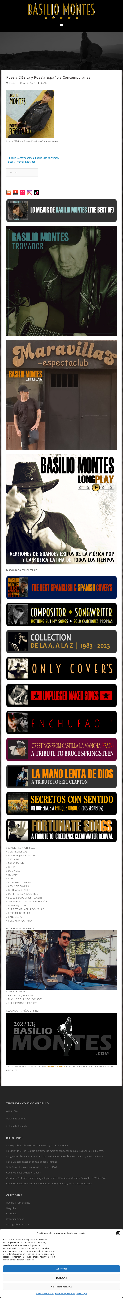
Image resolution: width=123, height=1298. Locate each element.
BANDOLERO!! (15, 916)
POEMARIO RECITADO (20, 920)
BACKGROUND (16, 863)
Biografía (11, 1208)
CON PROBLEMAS (17, 851)
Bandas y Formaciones (18, 1202)
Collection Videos (15, 1218)
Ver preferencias (61, 1286)
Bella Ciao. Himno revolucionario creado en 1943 (31, 1167)
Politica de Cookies (16, 1118)
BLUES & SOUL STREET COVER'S (25, 897)
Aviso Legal (82, 1293)
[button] (118, 1233)
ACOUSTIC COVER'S (18, 886)
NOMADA (13, 874)
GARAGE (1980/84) (17, 991)
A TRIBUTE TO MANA (19, 882)
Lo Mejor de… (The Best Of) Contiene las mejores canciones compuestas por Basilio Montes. (55, 1150)
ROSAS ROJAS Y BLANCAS (21, 855)
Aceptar (61, 1269)
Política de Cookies (45, 1293)
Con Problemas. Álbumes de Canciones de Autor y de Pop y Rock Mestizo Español (49, 1183)
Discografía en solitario (18, 1224)
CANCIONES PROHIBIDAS (21, 847)
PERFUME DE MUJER (19, 913)
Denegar (61, 1277)
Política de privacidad (65, 1293)
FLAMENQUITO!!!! (17, 905)
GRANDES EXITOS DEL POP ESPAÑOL (28, 901)
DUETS (11, 866)
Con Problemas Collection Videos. (23, 1172)
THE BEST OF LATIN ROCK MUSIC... (26, 909)
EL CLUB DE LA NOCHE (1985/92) (25, 999)
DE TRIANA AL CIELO (19, 889)
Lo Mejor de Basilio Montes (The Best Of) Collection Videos (37, 1145)
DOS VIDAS (14, 870)
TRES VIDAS (14, 859)
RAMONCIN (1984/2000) (20, 995)
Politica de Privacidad (17, 1126)
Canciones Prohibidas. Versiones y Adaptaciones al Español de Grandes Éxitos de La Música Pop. (56, 1178)
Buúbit (44, 83)
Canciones (11, 1213)
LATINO (12, 878)
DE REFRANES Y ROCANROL (23, 893)
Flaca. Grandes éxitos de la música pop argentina (31, 1161)
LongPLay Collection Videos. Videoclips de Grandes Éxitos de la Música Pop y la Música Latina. (55, 1156)
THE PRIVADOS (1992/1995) (22, 1003)
